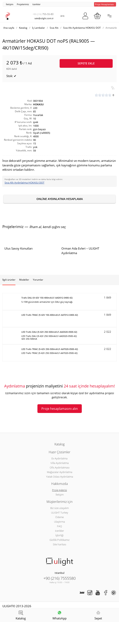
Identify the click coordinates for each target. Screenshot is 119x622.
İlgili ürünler (8, 279)
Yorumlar (38, 279)
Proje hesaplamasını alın (59, 408)
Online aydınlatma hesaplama (59, 199)
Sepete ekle (86, 63)
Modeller (24, 279)
